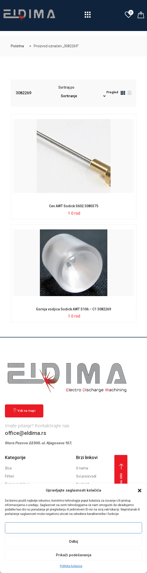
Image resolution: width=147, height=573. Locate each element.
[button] (139, 490)
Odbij (73, 541)
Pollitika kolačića (71, 566)
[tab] (123, 94)
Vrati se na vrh (121, 481)
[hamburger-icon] (87, 16)
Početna (17, 46)
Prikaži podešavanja (73, 555)
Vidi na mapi (24, 410)
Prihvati (73, 528)
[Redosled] (82, 96)
